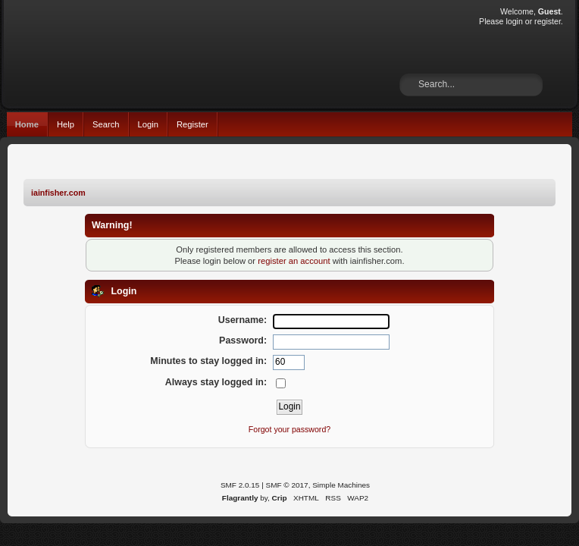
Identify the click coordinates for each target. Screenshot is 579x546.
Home (27, 124)
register (547, 21)
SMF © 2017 (287, 485)
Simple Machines (341, 485)
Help (65, 124)
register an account (294, 260)
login (513, 21)
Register (192, 124)
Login (148, 124)
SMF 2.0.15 (240, 485)
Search (106, 124)
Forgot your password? (289, 429)
